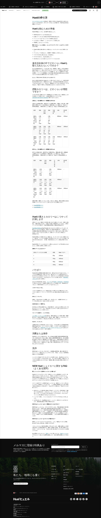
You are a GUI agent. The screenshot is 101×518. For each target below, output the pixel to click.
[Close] (98, 2)
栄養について (54, 476)
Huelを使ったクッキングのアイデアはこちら (51, 328)
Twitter (54, 282)
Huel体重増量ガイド (38, 205)
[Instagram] (87, 499)
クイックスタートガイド (38, 21)
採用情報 (77, 471)
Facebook (66, 282)
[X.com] (77, 499)
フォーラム (49, 282)
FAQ (47, 433)
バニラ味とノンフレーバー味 (39, 316)
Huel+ (64, 477)
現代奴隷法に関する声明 (68, 488)
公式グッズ (53, 478)
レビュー (65, 484)
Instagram (60, 282)
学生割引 (77, 474)
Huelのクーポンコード (68, 486)
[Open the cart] (97, 10)
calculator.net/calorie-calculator (40, 98)
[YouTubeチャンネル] (71, 499)
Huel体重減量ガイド (38, 207)
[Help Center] (90, 10)
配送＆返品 (65, 475)
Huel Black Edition (36, 228)
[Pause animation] (93, 7)
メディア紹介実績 (79, 469)
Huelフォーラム (64, 433)
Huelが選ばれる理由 (36, 10)
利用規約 (65, 479)
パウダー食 (53, 469)
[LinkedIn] (80, 499)
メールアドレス (54, 444)
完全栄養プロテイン (55, 474)
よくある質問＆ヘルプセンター (68, 470)
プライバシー (66, 481)
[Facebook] (74, 499)
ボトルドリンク (54, 471)
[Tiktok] (83, 499)
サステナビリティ (79, 476)
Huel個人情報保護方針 (72, 451)
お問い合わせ (66, 472)
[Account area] (93, 10)
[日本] (97, 7)
